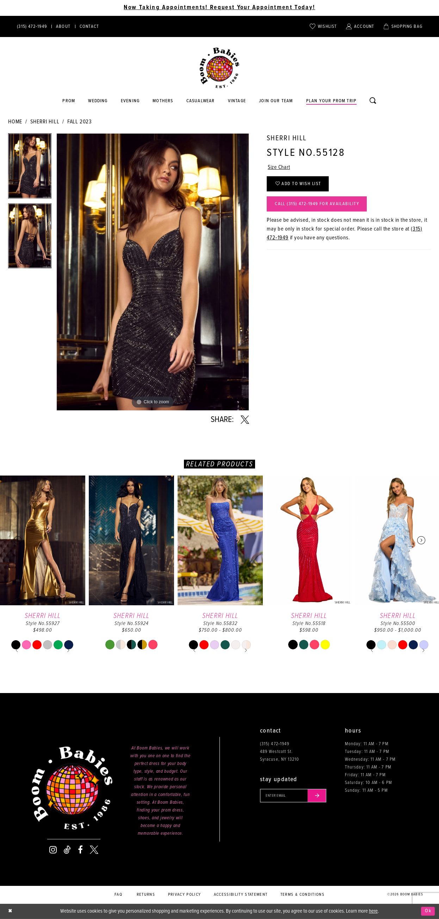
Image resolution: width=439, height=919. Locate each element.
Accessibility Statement (241, 894)
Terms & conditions (302, 894)
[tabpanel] (29, 168)
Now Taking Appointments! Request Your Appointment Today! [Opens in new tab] (219, 8)
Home (15, 121)
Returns (146, 894)
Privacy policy (184, 894)
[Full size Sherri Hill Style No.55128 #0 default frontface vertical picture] (153, 272)
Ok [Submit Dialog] (428, 911)
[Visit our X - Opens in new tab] (94, 850)
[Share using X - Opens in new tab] (245, 420)
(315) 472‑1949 (274, 744)
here (373, 911)
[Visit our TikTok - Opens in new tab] (67, 850)
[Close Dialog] (10, 911)
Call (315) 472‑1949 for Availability (319, 206)
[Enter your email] (294, 796)
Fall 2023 (79, 121)
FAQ (118, 894)
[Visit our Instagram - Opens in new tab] (53, 850)
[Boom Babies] (219, 68)
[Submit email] (319, 796)
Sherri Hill (45, 121)
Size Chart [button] (279, 167)
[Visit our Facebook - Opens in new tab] (80, 850)
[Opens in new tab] (200, 101)
